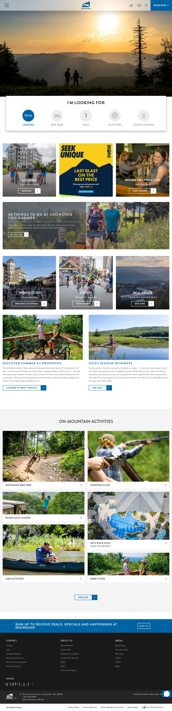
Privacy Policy (73, 707)
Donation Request (13, 653)
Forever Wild (66, 649)
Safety (63, 662)
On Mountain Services (70, 658)
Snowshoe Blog (121, 649)
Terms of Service (90, 707)
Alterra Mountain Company (14, 707)
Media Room (120, 645)
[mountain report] (131, 5)
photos (118, 658)
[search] (146, 5)
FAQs (63, 666)
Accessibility (133, 707)
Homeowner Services (14, 658)
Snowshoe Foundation (70, 653)
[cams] (139, 5)
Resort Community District (16, 662)
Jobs (8, 649)
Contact (9, 645)
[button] (165, 690)
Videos (118, 662)
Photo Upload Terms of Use (112, 707)
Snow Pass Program (68, 670)
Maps (117, 666)
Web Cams (119, 653)
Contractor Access (13, 666)
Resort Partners (67, 645)
